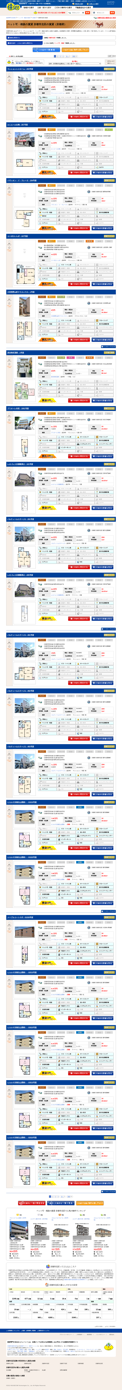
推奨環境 (89, 1334)
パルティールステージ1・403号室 (20, 746)
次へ (67, 56)
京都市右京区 (99, 1363)
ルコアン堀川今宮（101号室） (40, 1219)
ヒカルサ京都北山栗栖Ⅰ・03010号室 (22, 1082)
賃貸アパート (24, 1346)
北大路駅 (8, 1370)
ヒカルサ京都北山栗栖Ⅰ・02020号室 (22, 1137)
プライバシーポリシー (66, 1334)
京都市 (13, 1378)
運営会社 (111, 1334)
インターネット (81, 1349)
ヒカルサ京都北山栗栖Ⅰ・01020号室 (22, 857)
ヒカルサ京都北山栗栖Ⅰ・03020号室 (22, 1027)
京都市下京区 (63, 1363)
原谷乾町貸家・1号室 (15, 353)
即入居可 (65, 1349)
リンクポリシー (100, 1334)
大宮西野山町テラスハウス (59, 316)
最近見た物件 (79, 4)
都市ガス (73, 1351)
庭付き (67, 1351)
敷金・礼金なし (58, 1349)
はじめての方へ (111, 2)
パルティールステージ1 (58, 543)
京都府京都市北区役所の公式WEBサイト (76, 1279)
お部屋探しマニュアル (13, 1330)
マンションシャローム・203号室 (20, 69)
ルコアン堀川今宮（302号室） (82, 1219)
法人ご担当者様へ (111, 1326)
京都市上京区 (9, 1363)
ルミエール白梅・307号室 (17, 125)
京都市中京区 (45, 1363)
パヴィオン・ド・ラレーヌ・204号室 (22, 180)
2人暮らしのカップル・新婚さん (16, 1349)
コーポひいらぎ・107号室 (17, 236)
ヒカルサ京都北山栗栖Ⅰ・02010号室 (22, 972)
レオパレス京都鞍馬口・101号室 (20, 464)
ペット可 (38, 1349)
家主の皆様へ (99, 1326)
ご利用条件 (79, 1334)
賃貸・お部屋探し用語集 (29, 1330)
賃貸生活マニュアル (43, 1330)
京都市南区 (81, 1363)
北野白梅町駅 (63, 1370)
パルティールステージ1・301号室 (20, 635)
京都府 (8, 1378)
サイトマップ (110, 4)
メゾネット (48, 1351)
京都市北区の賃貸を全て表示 (106, 18)
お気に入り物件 (94, 4)
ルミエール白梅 (55, 149)
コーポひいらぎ (55, 260)
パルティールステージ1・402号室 (20, 691)
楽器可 (47, 1349)
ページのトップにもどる (109, 346)
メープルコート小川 (57, 939)
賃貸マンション (33, 1346)
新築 (29, 1349)
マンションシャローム (57, 93)
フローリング (90, 1349)
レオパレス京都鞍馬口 (57, 484)
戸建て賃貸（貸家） (22, 1351)
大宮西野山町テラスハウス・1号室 (21, 292)
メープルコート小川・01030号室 (20, 917)
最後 (73, 56)
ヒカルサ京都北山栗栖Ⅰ (58, 824)
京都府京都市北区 (12, 1346)
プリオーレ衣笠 (55, 432)
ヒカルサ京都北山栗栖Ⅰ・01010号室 (22, 802)
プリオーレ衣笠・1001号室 (18, 408)
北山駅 (44, 1370)
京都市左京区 (27, 1363)
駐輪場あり (32, 1351)
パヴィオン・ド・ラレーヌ (59, 204)
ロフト (96, 1349)
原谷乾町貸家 (55, 377)
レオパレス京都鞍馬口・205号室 (20, 575)
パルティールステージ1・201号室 (20, 519)
